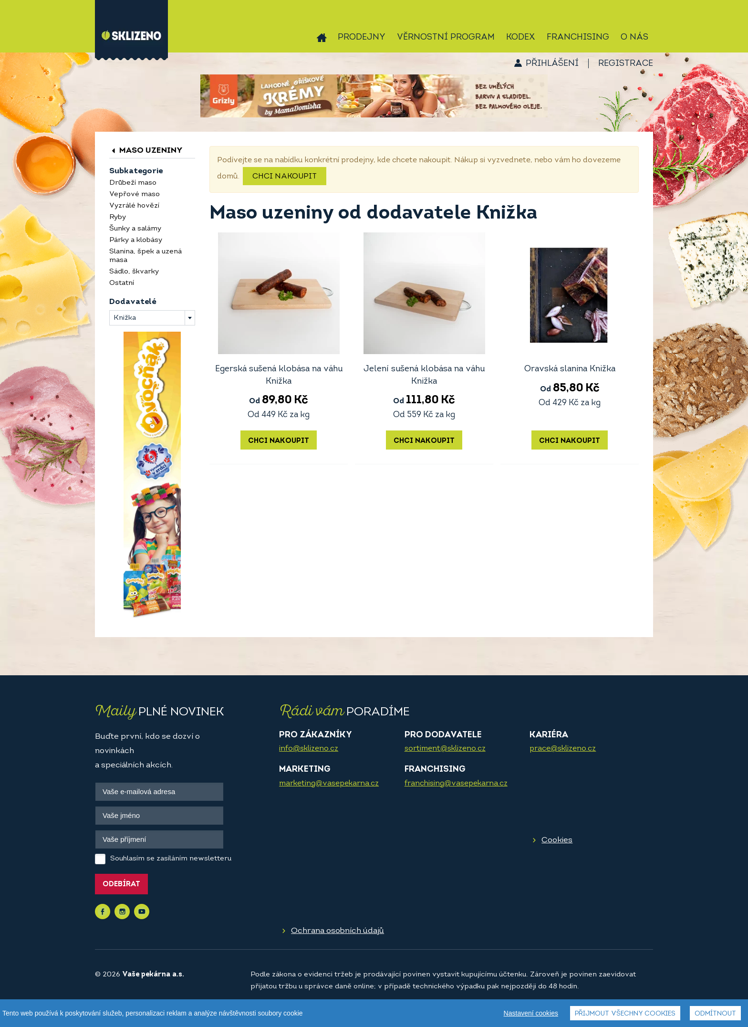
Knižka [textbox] (125, 318)
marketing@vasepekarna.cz (329, 783)
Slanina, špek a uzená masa (145, 256)
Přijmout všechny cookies (625, 1014)
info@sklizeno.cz (308, 749)
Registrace (625, 63)
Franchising (578, 37)
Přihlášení (552, 63)
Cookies (556, 840)
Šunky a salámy (135, 228)
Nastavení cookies (531, 1014)
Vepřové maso (134, 194)
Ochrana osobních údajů (337, 931)
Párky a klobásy (135, 240)
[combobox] (152, 317)
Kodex (520, 37)
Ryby (117, 217)
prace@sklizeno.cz (563, 749)
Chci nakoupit (284, 176)
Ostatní (121, 283)
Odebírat (121, 884)
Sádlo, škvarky (134, 271)
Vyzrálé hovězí (134, 206)
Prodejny (361, 37)
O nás (634, 37)
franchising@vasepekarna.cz (456, 783)
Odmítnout (715, 1014)
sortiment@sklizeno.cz (445, 749)
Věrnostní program (446, 37)
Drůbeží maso (132, 183)
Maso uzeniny (146, 151)
